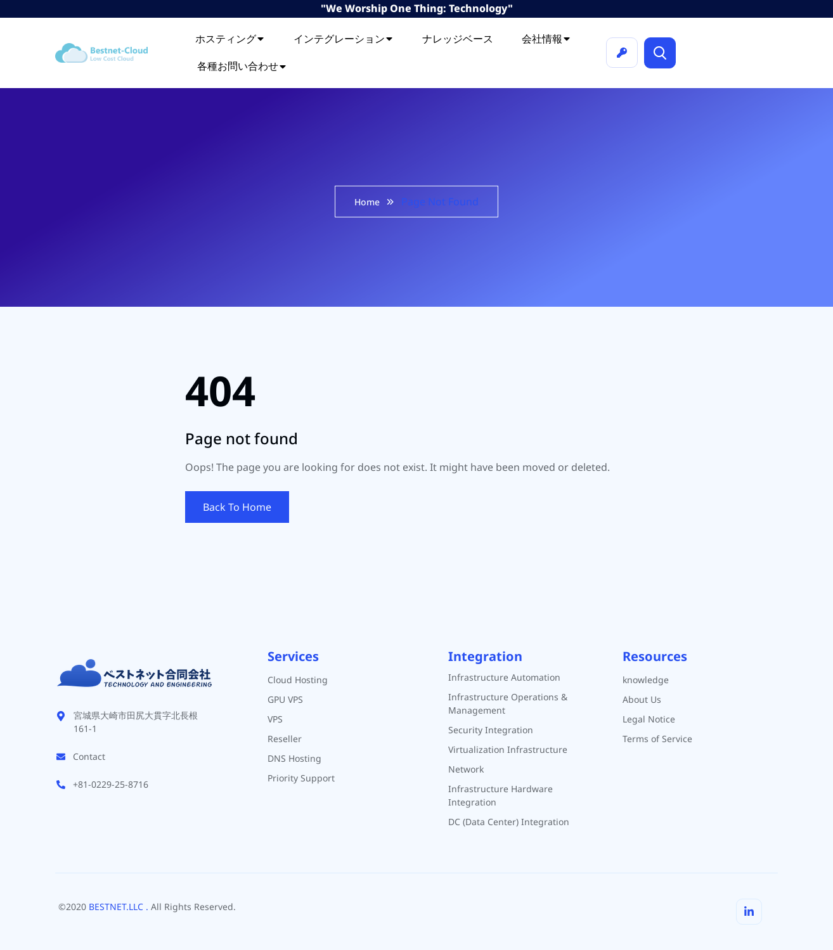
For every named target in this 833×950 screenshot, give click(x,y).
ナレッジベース (457, 39)
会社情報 (546, 39)
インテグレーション (344, 39)
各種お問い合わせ (242, 66)
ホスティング (230, 39)
